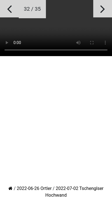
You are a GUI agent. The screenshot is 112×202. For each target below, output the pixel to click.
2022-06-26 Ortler (34, 188)
